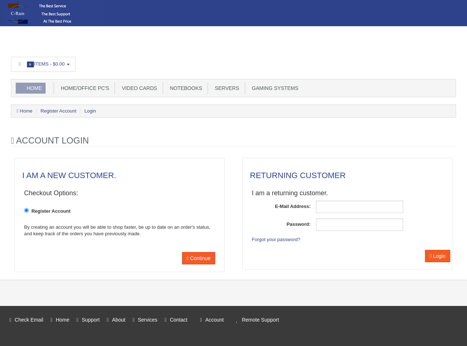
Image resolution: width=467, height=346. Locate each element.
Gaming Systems (273, 88)
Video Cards (138, 88)
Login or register (119, 39)
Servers (225, 88)
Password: (299, 224)
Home (34, 88)
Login (90, 111)
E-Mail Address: (293, 206)
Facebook (450, 62)
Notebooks (184, 88)
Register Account (58, 111)
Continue (199, 258)
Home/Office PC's (83, 88)
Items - (43, 64)
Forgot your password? (276, 239)
